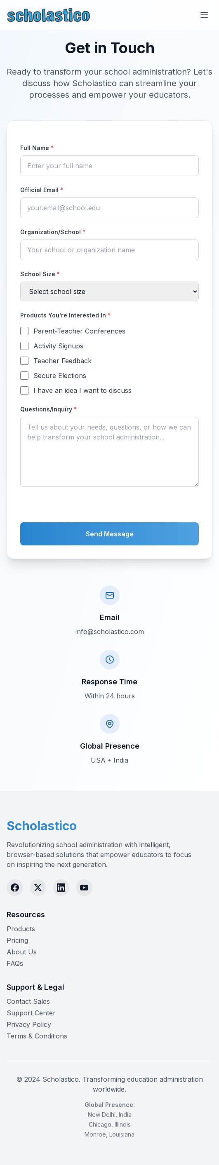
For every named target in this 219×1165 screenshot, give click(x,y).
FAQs (15, 963)
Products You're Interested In (65, 315)
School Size (40, 273)
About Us (22, 952)
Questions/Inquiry (48, 409)
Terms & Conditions (37, 1036)
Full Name (37, 147)
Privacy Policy (29, 1024)
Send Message (110, 534)
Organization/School (52, 231)
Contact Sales (28, 1001)
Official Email (41, 189)
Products (21, 929)
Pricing (17, 940)
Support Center (31, 1013)
